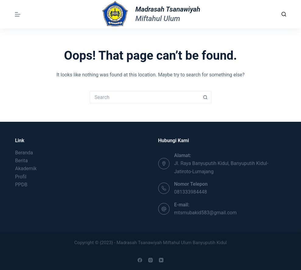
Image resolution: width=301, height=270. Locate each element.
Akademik (26, 168)
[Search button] (205, 97)
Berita (21, 160)
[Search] (284, 14)
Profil (20, 177)
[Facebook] (140, 260)
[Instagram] (150, 260)
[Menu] (17, 14)
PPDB (21, 185)
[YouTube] (161, 260)
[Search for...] (144, 97)
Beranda (24, 153)
